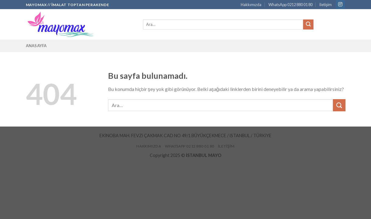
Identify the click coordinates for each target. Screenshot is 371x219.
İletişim (325, 4)
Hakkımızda (251, 4)
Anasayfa (36, 45)
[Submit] (308, 24)
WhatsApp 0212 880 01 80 (290, 4)
